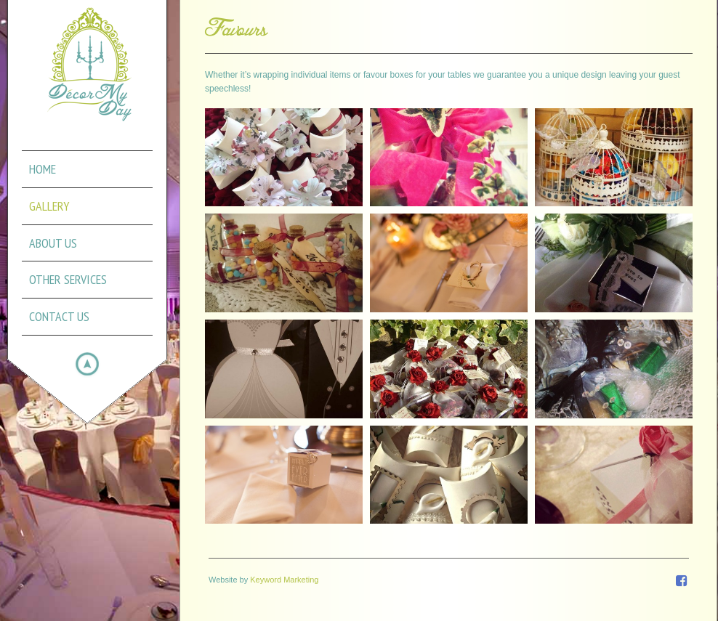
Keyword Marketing (284, 579)
